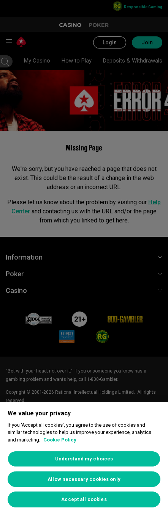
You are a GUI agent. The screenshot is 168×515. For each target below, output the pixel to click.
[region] (84, 458)
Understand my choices (84, 459)
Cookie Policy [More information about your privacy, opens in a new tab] (59, 440)
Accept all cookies (83, 499)
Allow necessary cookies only (84, 479)
